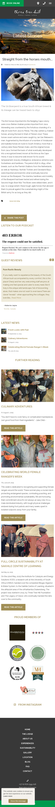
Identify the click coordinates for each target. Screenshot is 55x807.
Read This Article (13, 428)
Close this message (18, 801)
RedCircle (11, 253)
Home (27, 729)
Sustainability (27, 748)
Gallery (27, 753)
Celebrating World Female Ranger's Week (21, 474)
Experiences (32, 64)
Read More (16, 298)
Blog (27, 762)
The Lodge (27, 734)
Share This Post (14, 218)
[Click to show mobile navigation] (51, 3)
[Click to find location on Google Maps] (38, 3)
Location (27, 757)
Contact (27, 771)
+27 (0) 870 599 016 (27, 784)
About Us (27, 739)
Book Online (11, 3)
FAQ (27, 766)
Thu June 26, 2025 (7, 483)
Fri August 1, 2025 (7, 412)
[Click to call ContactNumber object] (44, 3)
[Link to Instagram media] (27, 712)
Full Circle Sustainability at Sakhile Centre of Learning (22, 563)
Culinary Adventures (16, 406)
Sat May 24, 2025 (7, 572)
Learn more (7, 796)
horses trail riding (15, 201)
